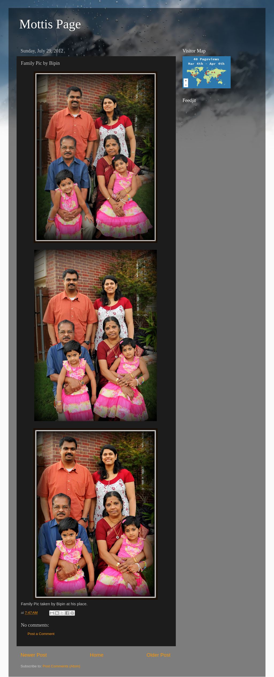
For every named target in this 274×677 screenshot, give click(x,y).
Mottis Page (50, 24)
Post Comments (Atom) (61, 666)
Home (96, 655)
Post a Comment (41, 634)
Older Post (158, 655)
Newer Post (34, 655)
